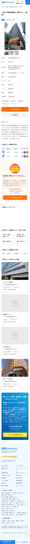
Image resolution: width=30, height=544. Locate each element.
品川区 (3, 522)
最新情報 (4, 478)
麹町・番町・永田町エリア (8, 495)
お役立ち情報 (19, 478)
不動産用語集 (19, 480)
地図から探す (5, 468)
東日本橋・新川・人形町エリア (9, 500)
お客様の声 (18, 475)
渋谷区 (22, 520)
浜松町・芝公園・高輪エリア (8, 504)
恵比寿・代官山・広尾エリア (8, 510)
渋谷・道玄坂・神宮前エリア (8, 512)
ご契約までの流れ (6, 475)
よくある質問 (5, 480)
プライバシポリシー (20, 485)
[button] (27, 36)
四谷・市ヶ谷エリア (6, 506)
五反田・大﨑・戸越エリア (8, 514)
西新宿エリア (16, 506)
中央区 (9, 520)
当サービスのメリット (21, 472)
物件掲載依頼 (19, 483)
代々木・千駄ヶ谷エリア (7, 508)
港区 (7, 6)
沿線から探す (5, 465)
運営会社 (4, 483)
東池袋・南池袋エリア (22, 512)
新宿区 (17, 520)
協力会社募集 (5, 485)
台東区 (7, 522)
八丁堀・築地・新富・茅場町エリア (10, 498)
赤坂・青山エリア (21, 504)
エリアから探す (19, 465)
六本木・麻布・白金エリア (8, 502)
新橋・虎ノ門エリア (13, 6)
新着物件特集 (5, 472)
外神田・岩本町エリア (19, 493)
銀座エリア (20, 500)
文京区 (12, 522)
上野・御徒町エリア (20, 514)
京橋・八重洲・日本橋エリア (8, 497)
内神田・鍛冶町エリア (7, 493)
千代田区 (4, 520)
